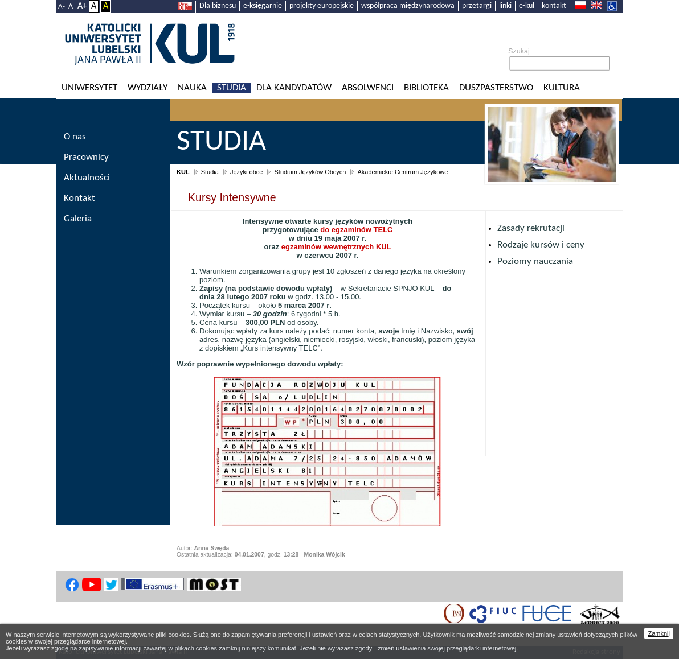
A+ (82, 6)
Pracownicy (86, 157)
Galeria (78, 219)
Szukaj (519, 51)
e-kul (526, 6)
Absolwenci (368, 88)
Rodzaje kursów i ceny (540, 245)
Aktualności (87, 178)
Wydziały (147, 88)
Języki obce (246, 171)
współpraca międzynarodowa (408, 6)
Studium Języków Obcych (310, 171)
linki (505, 6)
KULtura (561, 88)
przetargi (477, 6)
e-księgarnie (262, 6)
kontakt (554, 6)
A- (61, 6)
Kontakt (79, 198)
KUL (183, 171)
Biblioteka (426, 88)
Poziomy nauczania (535, 261)
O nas (75, 137)
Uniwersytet (89, 88)
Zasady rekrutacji (531, 228)
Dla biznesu (217, 6)
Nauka (192, 88)
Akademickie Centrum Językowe (402, 171)
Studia (231, 88)
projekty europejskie (321, 6)
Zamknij (659, 633)
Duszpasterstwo (496, 88)
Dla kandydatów (294, 88)
